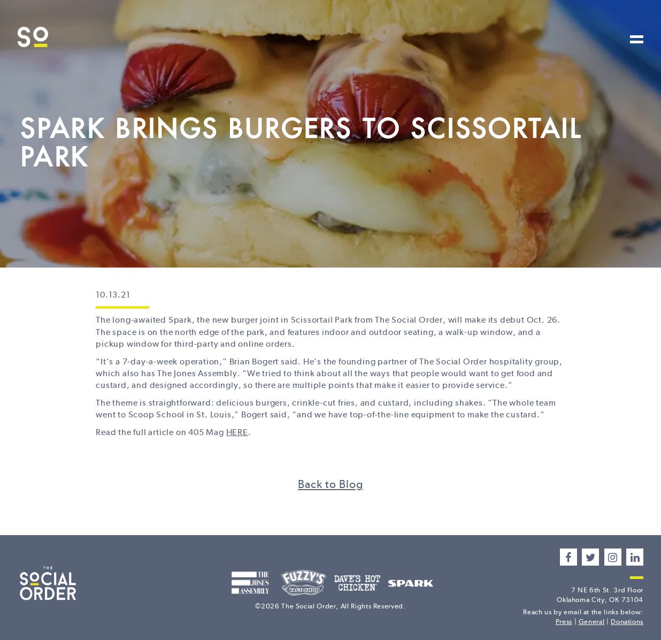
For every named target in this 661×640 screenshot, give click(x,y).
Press (564, 622)
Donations (627, 622)
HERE (237, 432)
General (591, 622)
